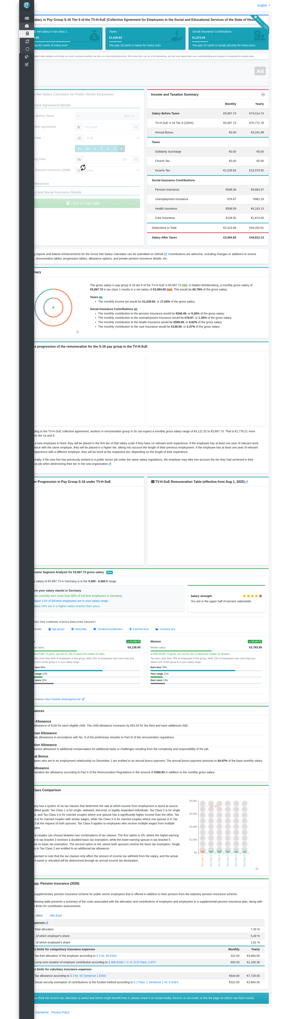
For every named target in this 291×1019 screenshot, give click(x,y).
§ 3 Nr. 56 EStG (121, 952)
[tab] (50, 631)
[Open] (26, 26)
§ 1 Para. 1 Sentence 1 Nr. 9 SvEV (171, 979)
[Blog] (26, 57)
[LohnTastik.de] (26, 6)
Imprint (43, 1013)
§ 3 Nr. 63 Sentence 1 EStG (103, 972)
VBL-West (51, 912)
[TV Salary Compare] (26, 42)
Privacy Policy (75, 1013)
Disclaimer (57, 1013)
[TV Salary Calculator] (26, 34)
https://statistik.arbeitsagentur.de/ (79, 702)
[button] (40, 6)
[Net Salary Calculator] (26, 19)
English (262, 5)
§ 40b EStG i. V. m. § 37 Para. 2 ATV (147, 959)
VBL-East (70, 912)
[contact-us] (26, 65)
